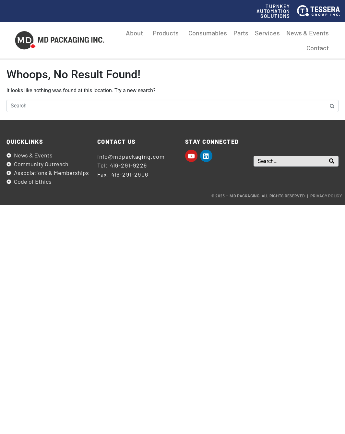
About (136, 33)
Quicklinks (24, 141)
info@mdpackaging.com (131, 156)
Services (267, 33)
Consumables (207, 33)
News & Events (307, 33)
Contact (317, 48)
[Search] (331, 161)
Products (167, 33)
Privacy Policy (326, 196)
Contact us (116, 141)
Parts (240, 33)
